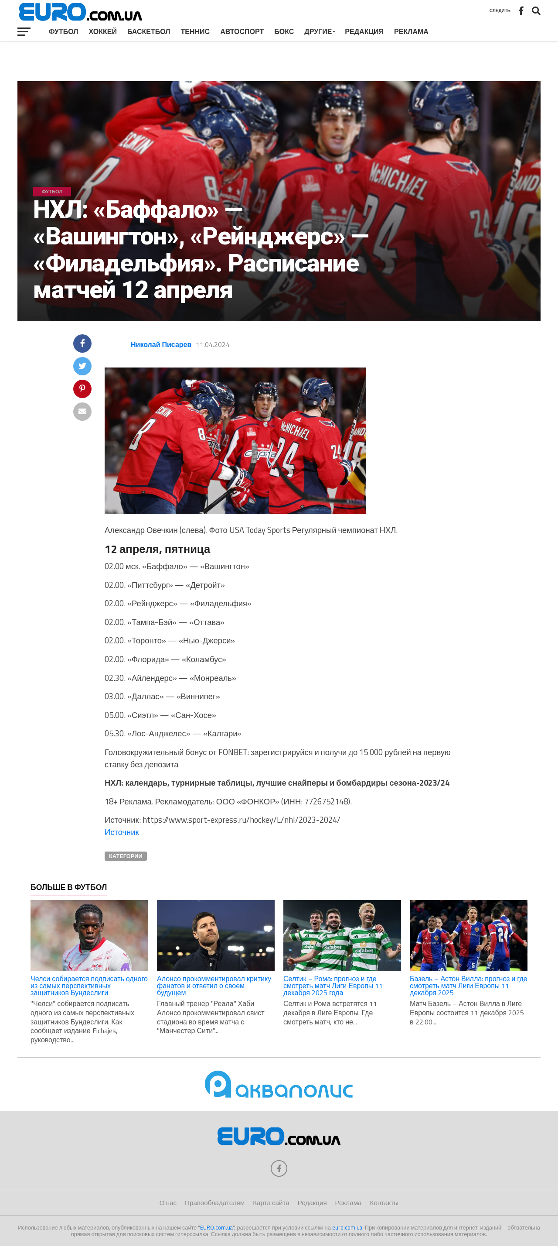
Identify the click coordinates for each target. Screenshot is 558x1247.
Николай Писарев (161, 344)
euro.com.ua (347, 1227)
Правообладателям (215, 1204)
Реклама (411, 31)
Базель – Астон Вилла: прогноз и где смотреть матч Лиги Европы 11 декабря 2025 (468, 985)
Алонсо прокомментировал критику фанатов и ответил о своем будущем (214, 985)
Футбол (63, 31)
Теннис (195, 31)
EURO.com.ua (216, 1227)
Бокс (284, 31)
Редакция (364, 31)
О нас (168, 1204)
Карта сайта (271, 1204)
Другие (318, 31)
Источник (122, 832)
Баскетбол (148, 31)
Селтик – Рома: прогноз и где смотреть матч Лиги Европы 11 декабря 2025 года (333, 985)
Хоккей (103, 31)
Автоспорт (242, 31)
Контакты (384, 1204)
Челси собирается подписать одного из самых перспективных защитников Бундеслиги (89, 985)
